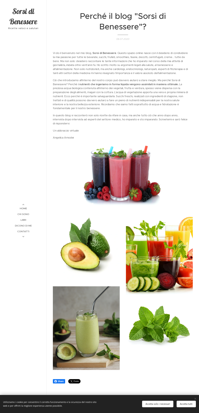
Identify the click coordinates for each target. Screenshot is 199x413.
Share (59, 381)
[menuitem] (23, 208)
